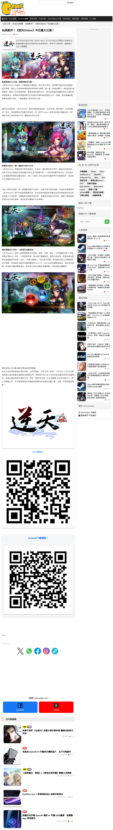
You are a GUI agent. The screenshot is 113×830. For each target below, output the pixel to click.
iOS (103, 177)
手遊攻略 (42, 19)
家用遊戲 (66, 19)
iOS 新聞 (12, 19)
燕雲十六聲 (93, 189)
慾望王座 (83, 180)
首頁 (4, 19)
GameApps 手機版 (87, 412)
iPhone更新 (85, 192)
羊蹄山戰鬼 (84, 195)
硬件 (24, 748)
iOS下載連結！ (38, 452)
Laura (82, 189)
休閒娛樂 (84, 19)
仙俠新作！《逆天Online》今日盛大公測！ (42, 24)
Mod (97, 177)
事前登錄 (33, 19)
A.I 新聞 (93, 19)
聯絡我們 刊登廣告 (87, 415)
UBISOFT (97, 174)
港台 (24, 727)
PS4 (82, 183)
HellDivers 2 (85, 174)
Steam (93, 171)
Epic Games (85, 186)
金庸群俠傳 (96, 195)
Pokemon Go (85, 177)
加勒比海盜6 (92, 183)
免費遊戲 (83, 171)
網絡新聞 (75, 19)
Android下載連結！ (38, 538)
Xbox (102, 171)
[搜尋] (52, 3)
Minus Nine (98, 186)
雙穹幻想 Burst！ (97, 180)
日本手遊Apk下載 (54, 19)
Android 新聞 (23, 19)
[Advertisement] (25, 341)
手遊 (29, 727)
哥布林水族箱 (98, 192)
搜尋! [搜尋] (70, 3)
